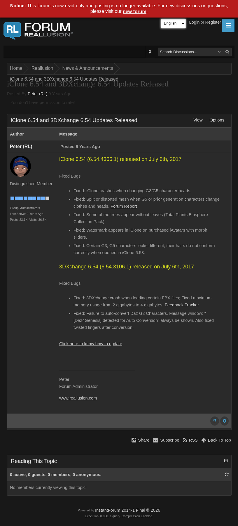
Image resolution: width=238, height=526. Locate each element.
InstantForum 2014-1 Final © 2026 (127, 510)
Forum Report (124, 206)
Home (16, 68)
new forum (134, 11)
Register (213, 22)
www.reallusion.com (78, 398)
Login (194, 22)
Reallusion (42, 68)
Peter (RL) (38, 93)
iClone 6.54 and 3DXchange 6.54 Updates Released (64, 79)
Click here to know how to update (90, 343)
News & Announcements (87, 68)
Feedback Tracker (182, 305)
